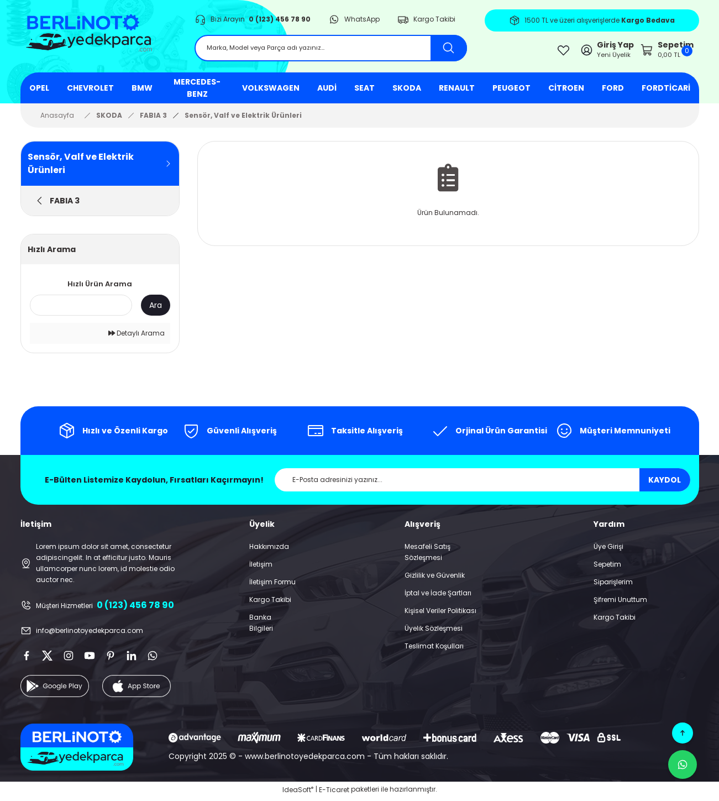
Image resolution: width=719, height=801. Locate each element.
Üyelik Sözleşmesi (434, 632)
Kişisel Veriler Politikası (440, 614)
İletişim (260, 568)
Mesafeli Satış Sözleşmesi (427, 556)
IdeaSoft (297, 793)
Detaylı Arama (136, 337)
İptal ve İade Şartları (438, 596)
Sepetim (607, 568)
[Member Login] (577, 52)
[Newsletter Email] (482, 483)
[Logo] (98, 38)
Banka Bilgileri (261, 626)
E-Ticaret (334, 793)
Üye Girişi (608, 550)
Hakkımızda (269, 550)
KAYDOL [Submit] (664, 483)
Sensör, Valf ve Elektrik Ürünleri (243, 118)
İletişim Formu (272, 585)
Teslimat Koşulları (434, 650)
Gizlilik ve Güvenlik (435, 579)
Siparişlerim (613, 585)
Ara (155, 308)
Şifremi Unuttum (620, 603)
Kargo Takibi (270, 603)
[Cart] (657, 52)
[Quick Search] (81, 309)
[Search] (331, 50)
